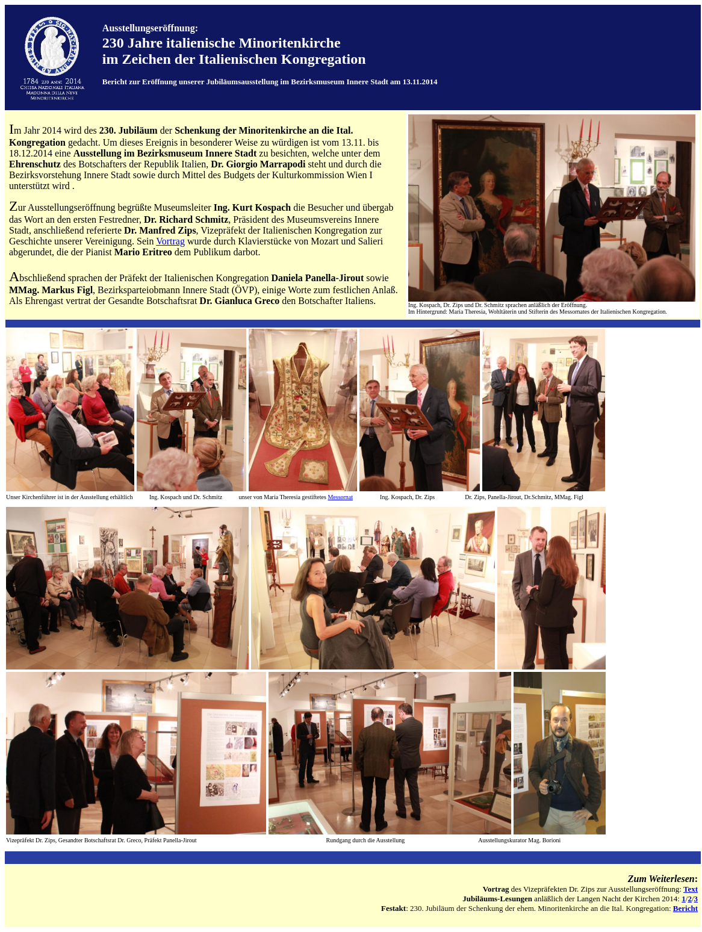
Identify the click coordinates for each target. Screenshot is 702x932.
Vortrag (170, 241)
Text (690, 888)
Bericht (685, 908)
